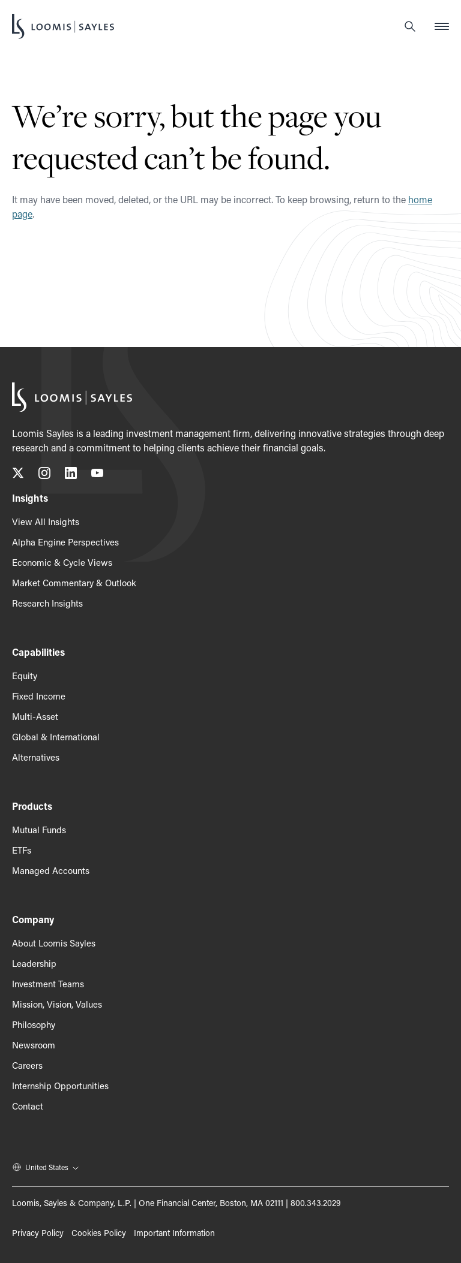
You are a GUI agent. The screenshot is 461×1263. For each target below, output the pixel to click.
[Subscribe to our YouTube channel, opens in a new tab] (97, 475)
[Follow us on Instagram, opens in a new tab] (44, 475)
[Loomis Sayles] (63, 26)
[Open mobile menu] (442, 26)
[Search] (410, 26)
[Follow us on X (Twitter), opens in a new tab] (18, 475)
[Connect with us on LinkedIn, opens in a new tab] (71, 475)
